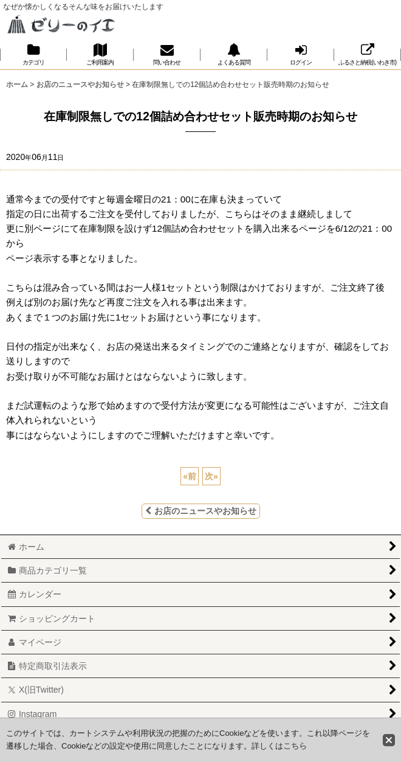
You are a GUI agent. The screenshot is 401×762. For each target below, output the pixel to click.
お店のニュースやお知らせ (200, 511)
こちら (295, 745)
